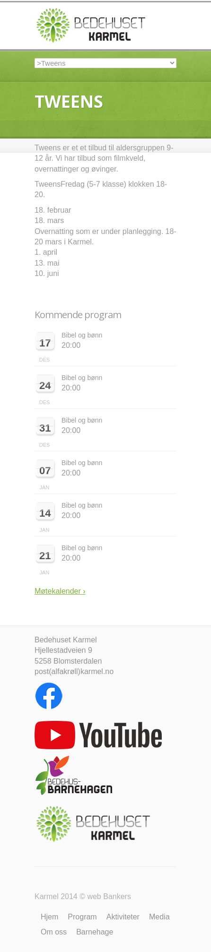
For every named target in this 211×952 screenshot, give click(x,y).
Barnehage (94, 932)
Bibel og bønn (82, 335)
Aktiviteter (123, 917)
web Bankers (109, 896)
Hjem (49, 917)
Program (82, 917)
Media (159, 917)
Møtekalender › (60, 591)
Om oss (54, 932)
